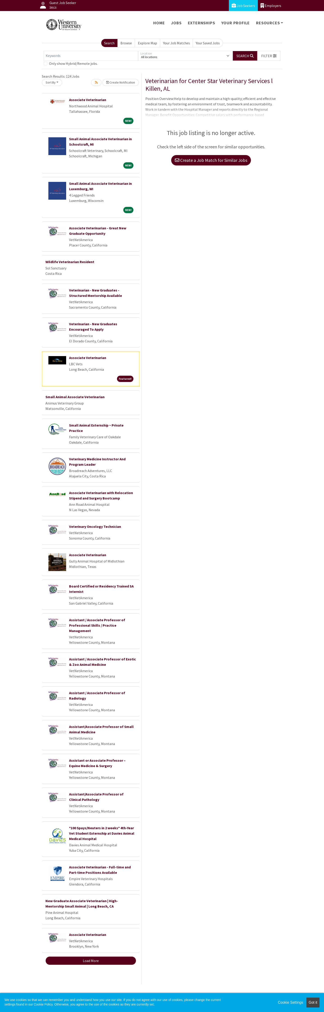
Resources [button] (268, 22)
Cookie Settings (290, 1002)
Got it (313, 1002)
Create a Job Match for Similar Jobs (211, 160)
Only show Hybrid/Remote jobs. (73, 63)
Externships (201, 22)
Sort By (51, 82)
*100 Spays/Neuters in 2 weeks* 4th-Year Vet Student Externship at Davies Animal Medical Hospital (101, 833)
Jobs (176, 22)
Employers (271, 5)
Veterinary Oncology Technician (95, 526)
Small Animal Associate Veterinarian (75, 397)
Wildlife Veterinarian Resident (69, 262)
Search (109, 43)
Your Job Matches (176, 43)
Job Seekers (243, 5)
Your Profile (235, 22)
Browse (126, 43)
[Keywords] (91, 56)
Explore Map (147, 43)
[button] (268, 56)
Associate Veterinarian (87, 99)
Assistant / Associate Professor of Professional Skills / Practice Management (97, 625)
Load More (91, 960)
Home (159, 22)
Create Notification (120, 82)
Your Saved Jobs (208, 43)
